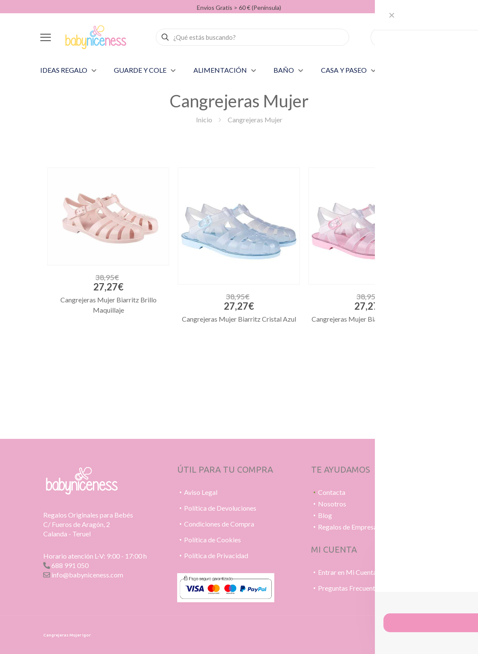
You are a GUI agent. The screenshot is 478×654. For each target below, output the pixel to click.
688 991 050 (70, 565)
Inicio (204, 119)
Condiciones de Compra (219, 524)
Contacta (331, 492)
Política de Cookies (212, 540)
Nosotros (332, 504)
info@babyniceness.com (87, 575)
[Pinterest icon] (396, 633)
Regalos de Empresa (347, 527)
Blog (325, 515)
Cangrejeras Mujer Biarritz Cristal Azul (239, 319)
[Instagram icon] (405, 633)
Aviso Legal (200, 492)
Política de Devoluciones (220, 508)
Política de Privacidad (216, 555)
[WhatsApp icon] (387, 633)
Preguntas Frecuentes (350, 588)
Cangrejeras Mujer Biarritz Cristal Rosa (369, 319)
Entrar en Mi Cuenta (347, 572)
